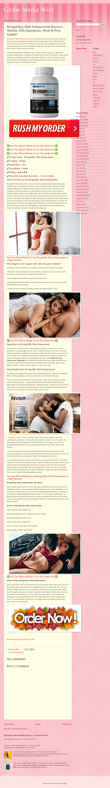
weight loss (96, 101)
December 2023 (81, 150)
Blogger (64, 783)
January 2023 (80, 183)
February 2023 (80, 180)
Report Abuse (81, 48)
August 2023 (80, 162)
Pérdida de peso (97, 92)
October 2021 (80, 213)
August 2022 (80, 198)
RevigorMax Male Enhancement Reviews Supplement (24, 39)
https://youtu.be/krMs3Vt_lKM (24, 639)
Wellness (95, 107)
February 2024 (80, 144)
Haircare (95, 73)
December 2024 (81, 126)
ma (94, 82)
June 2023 (79, 168)
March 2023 (80, 177)
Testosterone (97, 98)
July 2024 (79, 129)
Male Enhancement (18, 652)
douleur (95, 61)
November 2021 (81, 210)
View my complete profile (84, 43)
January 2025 (80, 123)
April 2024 (79, 138)
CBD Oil (95, 58)
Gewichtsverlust (98, 67)
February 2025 (80, 120)
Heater (95, 79)
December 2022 (81, 186)
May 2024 (79, 135)
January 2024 (80, 147)
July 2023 (79, 165)
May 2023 (79, 171)
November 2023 (81, 153)
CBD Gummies (97, 55)
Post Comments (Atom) (19, 729)
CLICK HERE (47, 176)
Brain (94, 52)
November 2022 (81, 189)
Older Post (67, 724)
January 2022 (80, 204)
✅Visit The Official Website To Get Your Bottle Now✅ (32, 146)
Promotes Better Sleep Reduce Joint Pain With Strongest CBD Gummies (35, 752)
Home (38, 724)
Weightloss (96, 104)
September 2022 (81, 195)
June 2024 (79, 132)
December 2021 (81, 207)
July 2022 (79, 201)
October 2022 (80, 192)
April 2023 (79, 174)
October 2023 (80, 156)
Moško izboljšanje (98, 89)
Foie (94, 64)
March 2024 (80, 141)
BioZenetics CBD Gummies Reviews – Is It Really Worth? (26, 735)
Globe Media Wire (28, 9)
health (95, 76)
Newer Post (9, 724)
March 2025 (80, 117)
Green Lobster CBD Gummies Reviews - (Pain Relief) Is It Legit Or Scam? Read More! (40, 763)
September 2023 (81, 159)
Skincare (95, 95)
